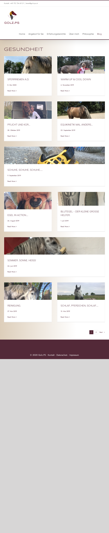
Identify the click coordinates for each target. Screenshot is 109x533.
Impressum (74, 355)
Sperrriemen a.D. (18, 79)
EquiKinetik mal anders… (77, 124)
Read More (11, 91)
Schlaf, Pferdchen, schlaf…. (79, 305)
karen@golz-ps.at (32, 3)
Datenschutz (62, 355)
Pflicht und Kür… (18, 124)
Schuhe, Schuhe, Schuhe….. (25, 169)
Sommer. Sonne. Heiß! (21, 260)
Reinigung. (14, 305)
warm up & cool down (76, 79)
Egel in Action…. (17, 215)
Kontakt (51, 355)
